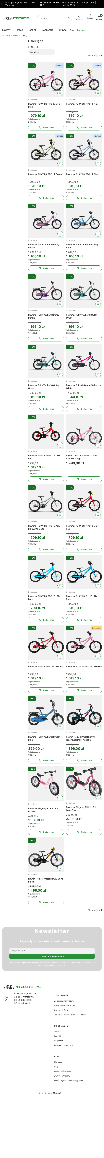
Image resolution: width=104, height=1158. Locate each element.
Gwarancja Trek (61, 1010)
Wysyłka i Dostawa (62, 1071)
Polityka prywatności (63, 1045)
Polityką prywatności (58, 965)
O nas (56, 1031)
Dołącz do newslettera (52, 956)
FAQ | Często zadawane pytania (68, 1080)
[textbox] (41, 52)
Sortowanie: (33, 46)
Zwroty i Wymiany (62, 1076)
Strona (91, 55)
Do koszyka (46, 128)
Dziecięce (32, 99)
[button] (68, 18)
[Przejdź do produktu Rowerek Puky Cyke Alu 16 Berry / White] (84, 361)
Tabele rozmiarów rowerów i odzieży (70, 1015)
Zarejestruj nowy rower (64, 1001)
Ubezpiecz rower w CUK (65, 1005)
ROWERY (14, 35)
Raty (56, 1066)
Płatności (58, 1062)
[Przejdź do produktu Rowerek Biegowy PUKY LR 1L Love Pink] (84, 783)
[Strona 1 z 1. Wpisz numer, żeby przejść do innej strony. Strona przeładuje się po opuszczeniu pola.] (96, 55)
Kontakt (57, 1036)
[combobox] (50, 18)
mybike (5, 35)
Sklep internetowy (50, 1093)
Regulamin (37, 963)
